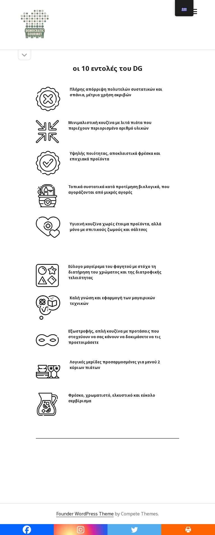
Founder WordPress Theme (85, 514)
